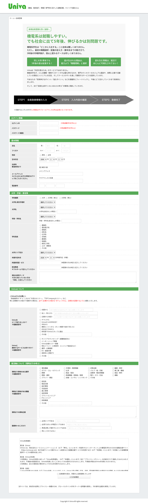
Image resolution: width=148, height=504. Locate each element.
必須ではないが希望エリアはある (53, 424)
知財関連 (44, 400)
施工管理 (44, 391)
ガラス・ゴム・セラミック (50, 370)
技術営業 (44, 393)
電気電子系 (45, 227)
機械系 (44, 225)
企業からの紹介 (46, 316)
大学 (43, 198)
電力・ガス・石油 (96, 375)
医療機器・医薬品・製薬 (74, 375)
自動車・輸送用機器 (97, 373)
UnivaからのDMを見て (49, 322)
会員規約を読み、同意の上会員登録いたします (74, 474)
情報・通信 (45, 375)
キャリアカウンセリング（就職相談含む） (56, 339)
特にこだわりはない (49, 431)
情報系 (44, 230)
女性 (49, 155)
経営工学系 (45, 243)
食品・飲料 (118, 373)
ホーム (12, 18)
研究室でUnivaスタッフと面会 (52, 331)
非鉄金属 (93, 368)
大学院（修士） (53, 198)
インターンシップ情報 (49, 341)
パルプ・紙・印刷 (96, 370)
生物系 (44, 236)
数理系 (44, 239)
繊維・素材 (118, 368)
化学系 (44, 234)
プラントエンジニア (48, 395)
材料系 (44, 232)
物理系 (44, 241)
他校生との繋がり (47, 353)
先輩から (44, 309)
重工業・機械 (119, 370)
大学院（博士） (66, 198)
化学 (67, 370)
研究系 (43, 381)
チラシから (45, 320)
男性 (43, 155)
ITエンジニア (46, 398)
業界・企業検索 (46, 348)
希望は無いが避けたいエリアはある (54, 428)
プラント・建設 (46, 377)
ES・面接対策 (46, 351)
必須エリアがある (48, 421)
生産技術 (44, 388)
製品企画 (44, 384)
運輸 (116, 375)
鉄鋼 (43, 373)
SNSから (44, 324)
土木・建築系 (46, 246)
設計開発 (44, 386)
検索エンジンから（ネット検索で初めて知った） (58, 327)
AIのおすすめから (47, 329)
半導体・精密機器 (72, 368)
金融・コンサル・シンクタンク (76, 377)
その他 (44, 248)
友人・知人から (46, 313)
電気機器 (44, 368)
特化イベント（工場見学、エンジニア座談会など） (59, 346)
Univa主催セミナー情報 (49, 343)
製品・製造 (70, 373)
